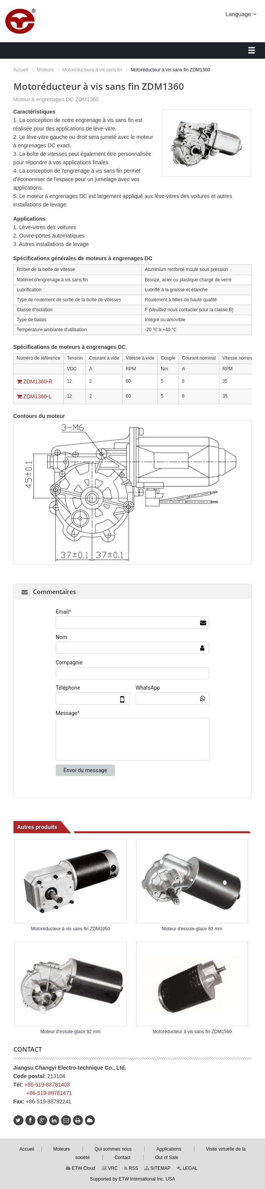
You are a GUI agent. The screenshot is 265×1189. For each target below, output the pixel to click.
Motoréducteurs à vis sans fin (92, 70)
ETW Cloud (81, 1168)
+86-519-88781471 (49, 1093)
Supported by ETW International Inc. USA (132, 1179)
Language (241, 13)
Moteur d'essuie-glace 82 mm (192, 928)
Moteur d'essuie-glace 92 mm (70, 1031)
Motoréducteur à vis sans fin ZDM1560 (192, 1031)
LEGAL (187, 1168)
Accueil (20, 70)
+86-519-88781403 (47, 1085)
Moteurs (45, 70)
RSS (131, 1168)
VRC (110, 1168)
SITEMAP (157, 1168)
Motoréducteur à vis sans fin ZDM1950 (70, 928)
